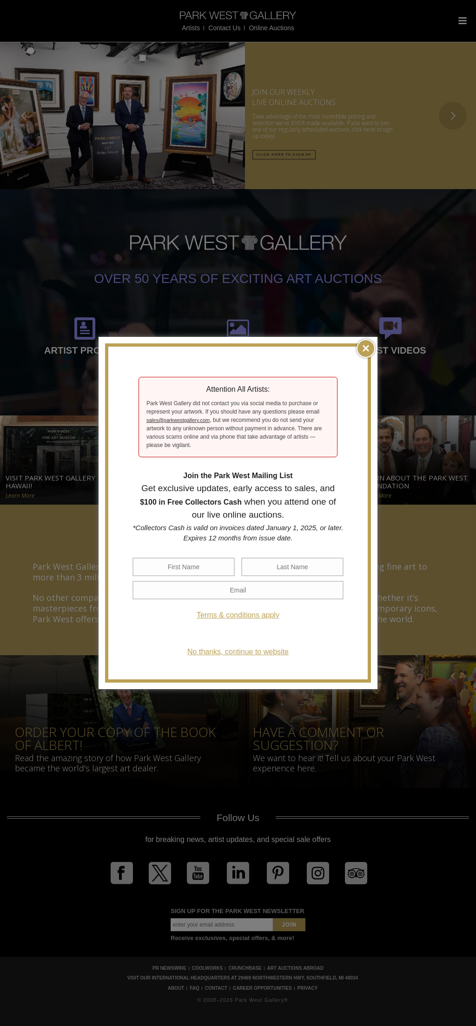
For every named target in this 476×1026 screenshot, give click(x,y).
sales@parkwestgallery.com (178, 420)
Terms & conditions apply (238, 615)
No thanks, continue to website (238, 652)
